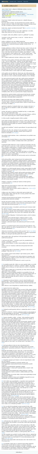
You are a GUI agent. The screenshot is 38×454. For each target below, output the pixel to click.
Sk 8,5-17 (7, 15)
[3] (14, 103)
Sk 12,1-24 (21, 204)
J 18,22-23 (31, 188)
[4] (34, 106)
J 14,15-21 (22, 15)
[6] (9, 136)
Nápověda (25, 1)
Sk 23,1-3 (4, 213)
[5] (6, 108)
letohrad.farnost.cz (6, 10)
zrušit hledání (30, 14)
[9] (27, 175)
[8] (13, 171)
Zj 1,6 (7, 29)
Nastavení (19, 1)
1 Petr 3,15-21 (15, 15)
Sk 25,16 (23, 220)
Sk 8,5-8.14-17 (12, 14)
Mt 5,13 (17, 251)
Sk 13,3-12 (30, 306)
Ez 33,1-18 (31, 231)
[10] (11, 183)
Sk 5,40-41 (24, 314)
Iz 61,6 (32, 28)
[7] (2, 156)
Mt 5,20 (14, 132)
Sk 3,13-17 (24, 414)
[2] (30, 99)
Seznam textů (13, 1)
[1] (8, 45)
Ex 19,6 (26, 28)
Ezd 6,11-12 (24, 403)
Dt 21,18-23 (14, 395)
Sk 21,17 (8, 208)
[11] (14, 228)
